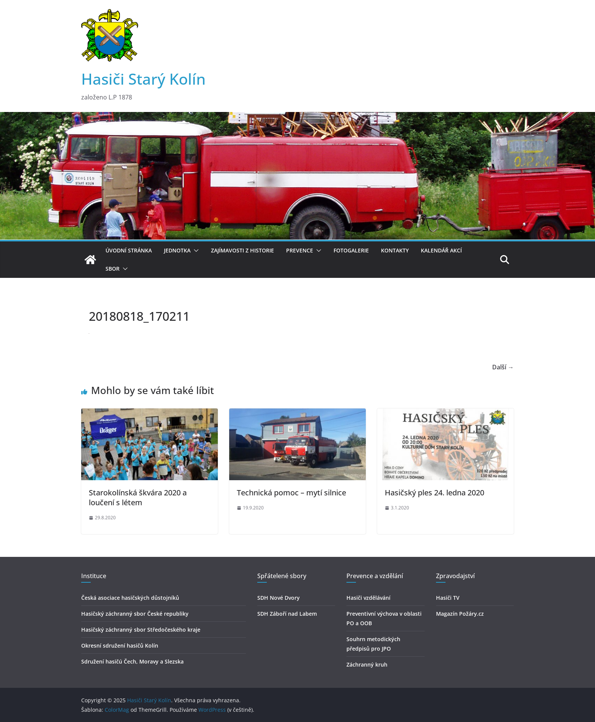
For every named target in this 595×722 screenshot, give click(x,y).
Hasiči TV (448, 597)
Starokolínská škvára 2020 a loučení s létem (138, 497)
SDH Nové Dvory (278, 597)
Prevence (299, 250)
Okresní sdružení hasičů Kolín (119, 645)
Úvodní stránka (128, 250)
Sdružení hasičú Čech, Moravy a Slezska (132, 661)
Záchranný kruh (366, 664)
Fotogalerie (351, 250)
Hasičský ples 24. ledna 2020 (434, 492)
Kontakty (395, 250)
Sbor (112, 268)
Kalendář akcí (441, 250)
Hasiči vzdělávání (368, 597)
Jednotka (177, 250)
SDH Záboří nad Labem (287, 613)
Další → (503, 367)
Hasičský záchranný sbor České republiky (135, 613)
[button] (194, 250)
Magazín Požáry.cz (460, 613)
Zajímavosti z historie (242, 250)
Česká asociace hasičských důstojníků (130, 597)
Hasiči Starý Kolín (143, 78)
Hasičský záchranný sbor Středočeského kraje (140, 629)
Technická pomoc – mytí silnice (291, 492)
